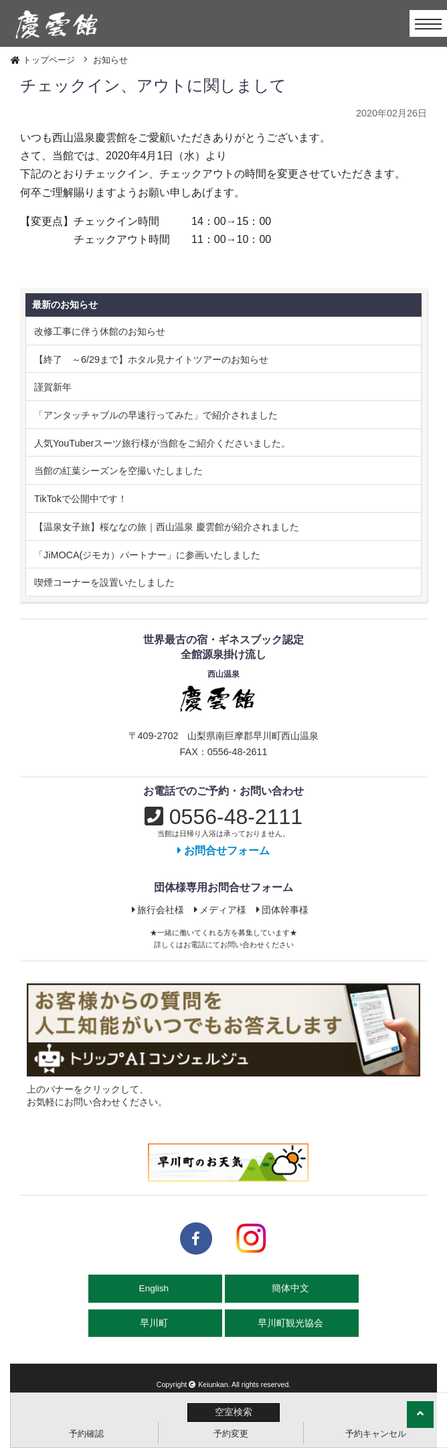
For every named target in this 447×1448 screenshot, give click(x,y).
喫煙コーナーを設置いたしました (104, 582)
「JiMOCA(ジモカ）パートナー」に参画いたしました (147, 555)
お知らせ (110, 60)
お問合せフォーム (223, 850)
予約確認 (86, 1434)
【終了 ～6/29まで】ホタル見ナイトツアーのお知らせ (151, 359)
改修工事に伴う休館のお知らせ (99, 331)
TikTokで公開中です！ (80, 498)
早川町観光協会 (292, 1323)
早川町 (155, 1323)
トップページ (49, 60)
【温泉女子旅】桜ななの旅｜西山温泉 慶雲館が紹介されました (166, 526)
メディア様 (220, 909)
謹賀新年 (53, 387)
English (155, 1288)
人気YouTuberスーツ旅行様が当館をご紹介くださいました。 (162, 443)
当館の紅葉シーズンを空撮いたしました (118, 470)
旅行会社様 (158, 909)
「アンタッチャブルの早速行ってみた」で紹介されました (156, 415)
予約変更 (230, 1434)
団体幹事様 (282, 909)
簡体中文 (292, 1288)
